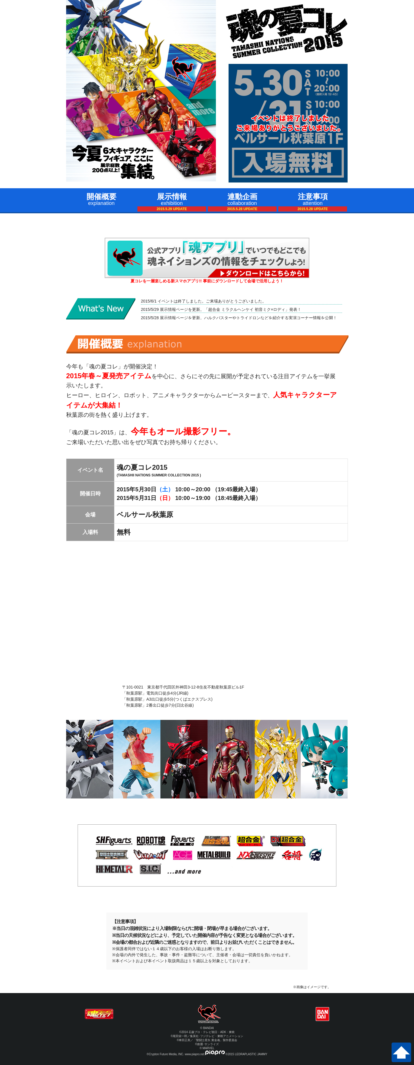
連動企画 (242, 202)
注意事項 (312, 202)
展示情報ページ (173, 309)
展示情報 (172, 202)
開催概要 (101, 199)
